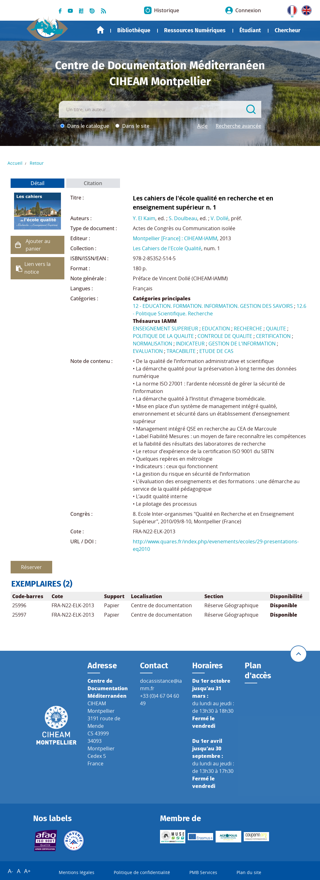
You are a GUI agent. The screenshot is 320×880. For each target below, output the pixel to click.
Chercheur (287, 30)
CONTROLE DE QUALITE (225, 336)
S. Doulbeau (183, 218)
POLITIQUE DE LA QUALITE (163, 336)
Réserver (31, 567)
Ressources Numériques (195, 30)
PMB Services (203, 872)
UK (305, 9)
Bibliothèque (133, 30)
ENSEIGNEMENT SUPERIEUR (165, 328)
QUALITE (276, 328)
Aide (202, 125)
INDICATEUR (190, 343)
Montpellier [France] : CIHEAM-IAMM (175, 238)
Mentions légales (76, 872)
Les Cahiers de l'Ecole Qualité (167, 248)
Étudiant (250, 30)
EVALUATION (148, 351)
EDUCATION (216, 328)
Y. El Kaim (144, 218)
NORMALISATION (152, 343)
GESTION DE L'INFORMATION (242, 343)
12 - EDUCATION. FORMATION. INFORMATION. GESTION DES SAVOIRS (213, 306)
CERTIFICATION (273, 336)
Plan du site (249, 872)
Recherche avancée (238, 125)
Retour (37, 163)
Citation (93, 183)
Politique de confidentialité (142, 872)
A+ (27, 871)
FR (290, 9)
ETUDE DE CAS (216, 351)
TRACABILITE (181, 351)
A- (10, 871)
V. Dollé (219, 218)
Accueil (100, 30)
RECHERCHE (248, 328)
